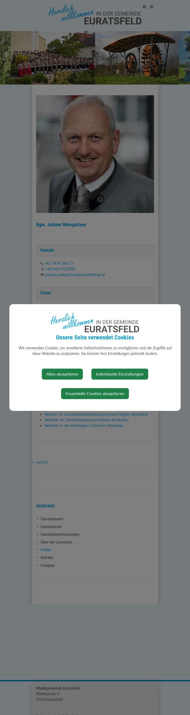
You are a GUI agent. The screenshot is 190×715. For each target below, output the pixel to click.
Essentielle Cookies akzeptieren (95, 393)
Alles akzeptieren (62, 373)
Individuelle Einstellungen (120, 373)
